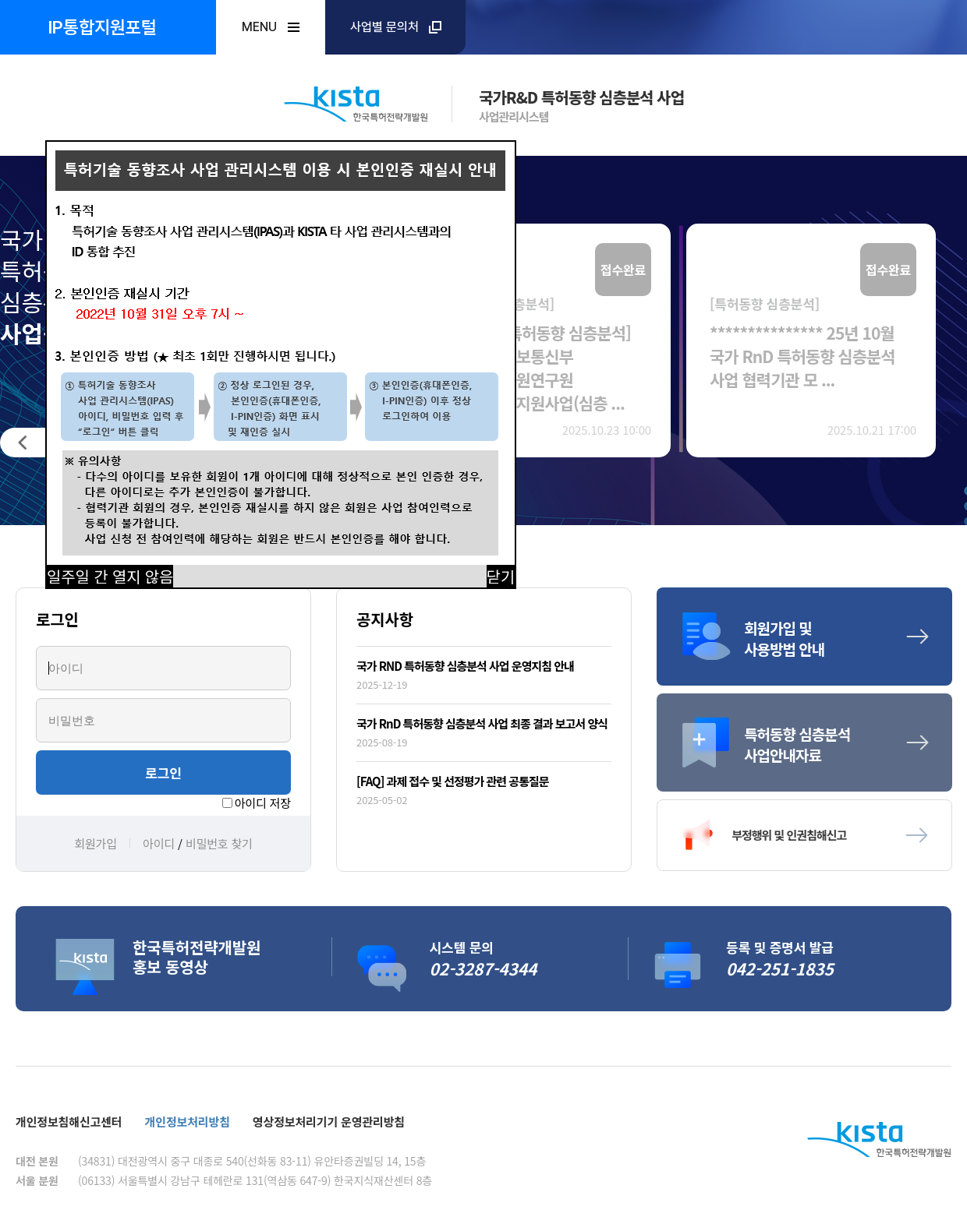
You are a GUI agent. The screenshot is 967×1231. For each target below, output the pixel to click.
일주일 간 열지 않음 (110, 576)
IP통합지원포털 (102, 26)
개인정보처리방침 (187, 1121)
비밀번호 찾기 (219, 843)
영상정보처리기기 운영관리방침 (329, 1121)
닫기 (501, 576)
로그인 (163, 772)
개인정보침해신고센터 (69, 1121)
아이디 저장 (263, 803)
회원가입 (95, 843)
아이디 (159, 843)
